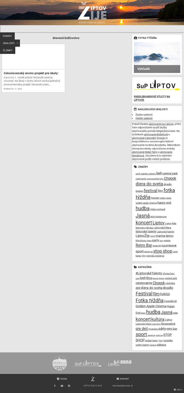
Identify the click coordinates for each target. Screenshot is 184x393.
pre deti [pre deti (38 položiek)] (142, 328)
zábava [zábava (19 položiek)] (161, 344)
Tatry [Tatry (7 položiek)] (160, 341)
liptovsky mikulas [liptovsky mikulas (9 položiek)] (144, 227)
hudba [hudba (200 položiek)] (153, 312)
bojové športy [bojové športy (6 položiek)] (158, 278)
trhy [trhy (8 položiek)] (144, 256)
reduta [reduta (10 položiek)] (167, 240)
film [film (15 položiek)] (160, 191)
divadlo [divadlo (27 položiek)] (168, 288)
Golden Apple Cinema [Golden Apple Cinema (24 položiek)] (151, 306)
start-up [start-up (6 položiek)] (159, 335)
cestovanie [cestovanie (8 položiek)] (141, 179)
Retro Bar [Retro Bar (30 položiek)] (144, 245)
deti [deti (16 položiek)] (138, 288)
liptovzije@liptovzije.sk (123, 386)
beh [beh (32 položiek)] (143, 278)
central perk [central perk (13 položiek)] (170, 173)
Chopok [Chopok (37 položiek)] (159, 283)
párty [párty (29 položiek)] (162, 329)
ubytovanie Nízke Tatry (144, 152)
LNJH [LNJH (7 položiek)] (152, 236)
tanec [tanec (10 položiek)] (138, 255)
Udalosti (23, 28)
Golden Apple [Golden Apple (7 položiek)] (165, 198)
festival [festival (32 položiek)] (150, 190)
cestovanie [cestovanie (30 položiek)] (144, 283)
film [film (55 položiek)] (156, 293)
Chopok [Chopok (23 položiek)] (170, 178)
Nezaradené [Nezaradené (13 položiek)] (168, 323)
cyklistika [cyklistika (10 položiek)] (170, 283)
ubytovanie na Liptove (161, 124)
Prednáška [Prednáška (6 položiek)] (153, 329)
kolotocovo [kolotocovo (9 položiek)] (161, 216)
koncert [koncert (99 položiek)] (143, 319)
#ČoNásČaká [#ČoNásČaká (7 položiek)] (168, 274)
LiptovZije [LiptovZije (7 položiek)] (156, 324)
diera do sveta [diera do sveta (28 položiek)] (151, 288)
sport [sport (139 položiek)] (141, 334)
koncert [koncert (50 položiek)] (144, 223)
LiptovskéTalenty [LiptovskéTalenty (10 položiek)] (165, 231)
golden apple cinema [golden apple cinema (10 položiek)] (146, 203)
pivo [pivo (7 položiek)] (161, 241)
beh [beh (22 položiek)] (159, 173)
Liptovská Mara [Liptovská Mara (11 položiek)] (162, 227)
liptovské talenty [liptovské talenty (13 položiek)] (146, 231)
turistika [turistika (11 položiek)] (168, 340)
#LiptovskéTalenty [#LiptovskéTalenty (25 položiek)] (149, 273)
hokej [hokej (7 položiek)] (143, 313)
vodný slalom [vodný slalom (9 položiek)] (142, 345)
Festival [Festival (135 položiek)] (144, 294)
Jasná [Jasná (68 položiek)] (143, 216)
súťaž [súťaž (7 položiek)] (175, 252)
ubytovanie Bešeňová (156, 134)
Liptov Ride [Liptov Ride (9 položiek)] (170, 223)
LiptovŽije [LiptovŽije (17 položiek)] (143, 236)
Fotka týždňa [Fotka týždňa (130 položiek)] (150, 300)
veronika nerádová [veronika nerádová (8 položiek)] (155, 256)
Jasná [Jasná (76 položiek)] (166, 312)
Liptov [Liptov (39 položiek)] (159, 222)
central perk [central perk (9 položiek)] (171, 278)
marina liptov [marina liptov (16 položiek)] (164, 236)
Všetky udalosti (144, 118)
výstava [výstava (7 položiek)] (153, 345)
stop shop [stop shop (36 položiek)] (162, 251)
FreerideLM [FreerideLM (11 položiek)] (170, 301)
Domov (7, 28)
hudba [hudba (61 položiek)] (143, 208)
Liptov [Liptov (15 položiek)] (168, 319)
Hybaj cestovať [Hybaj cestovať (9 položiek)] (157, 209)
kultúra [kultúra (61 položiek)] (157, 319)
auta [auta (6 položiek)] (138, 278)
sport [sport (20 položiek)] (140, 251)
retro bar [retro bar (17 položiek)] (172, 328)
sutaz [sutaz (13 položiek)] (148, 340)
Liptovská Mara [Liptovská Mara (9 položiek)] (143, 324)
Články (42, 28)
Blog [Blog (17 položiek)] (149, 278)
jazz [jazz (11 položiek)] (152, 216)
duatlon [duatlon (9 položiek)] (139, 191)
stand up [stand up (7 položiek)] (151, 335)
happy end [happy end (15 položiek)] (164, 202)
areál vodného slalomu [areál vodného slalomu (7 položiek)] (146, 174)
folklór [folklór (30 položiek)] (165, 294)
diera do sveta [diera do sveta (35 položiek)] (149, 183)
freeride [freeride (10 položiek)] (155, 198)
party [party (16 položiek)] (155, 240)
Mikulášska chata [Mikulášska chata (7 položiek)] (144, 241)
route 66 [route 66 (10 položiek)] (157, 245)
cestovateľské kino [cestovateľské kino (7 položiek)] (155, 179)
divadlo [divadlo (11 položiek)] (168, 184)
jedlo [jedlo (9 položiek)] (175, 313)
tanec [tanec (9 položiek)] (155, 340)
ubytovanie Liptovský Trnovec (148, 138)
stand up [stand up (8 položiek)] (148, 251)
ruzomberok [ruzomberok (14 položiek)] (168, 245)
